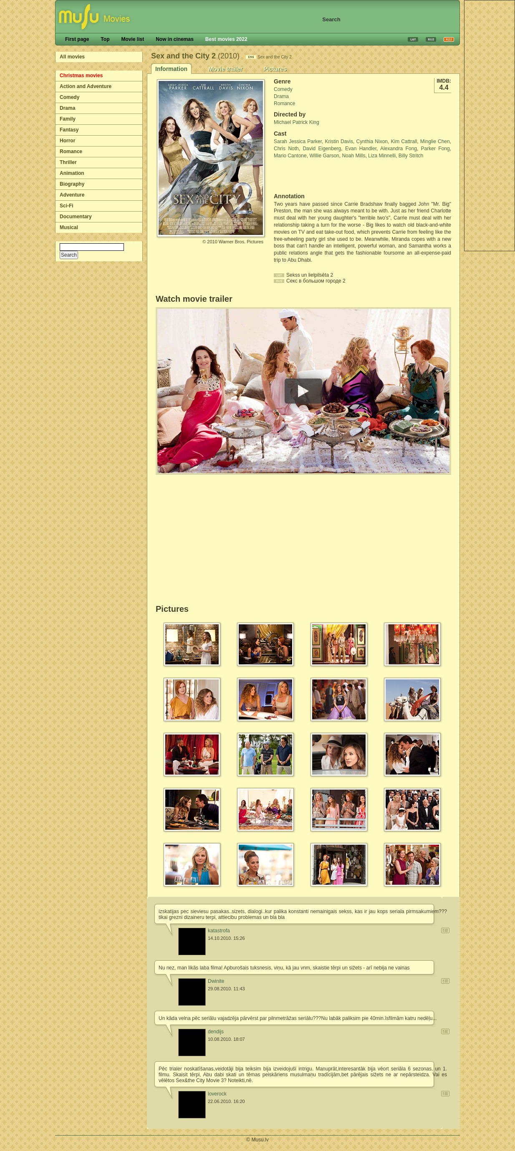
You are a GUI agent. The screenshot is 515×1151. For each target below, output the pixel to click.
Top (105, 39)
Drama (67, 108)
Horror (67, 141)
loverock (217, 1094)
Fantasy (69, 130)
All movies (72, 57)
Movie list (132, 39)
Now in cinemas (175, 39)
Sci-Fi (66, 206)
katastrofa (219, 931)
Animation (72, 173)
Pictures (274, 69)
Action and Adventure (85, 86)
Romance (71, 151)
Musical (69, 227)
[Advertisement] (322, 176)
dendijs (216, 1032)
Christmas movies (81, 75)
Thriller (68, 162)
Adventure (72, 195)
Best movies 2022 (226, 39)
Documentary (76, 217)
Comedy (69, 97)
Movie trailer (225, 69)
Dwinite (216, 981)
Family (68, 119)
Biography (72, 184)
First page (77, 39)
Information (171, 69)
